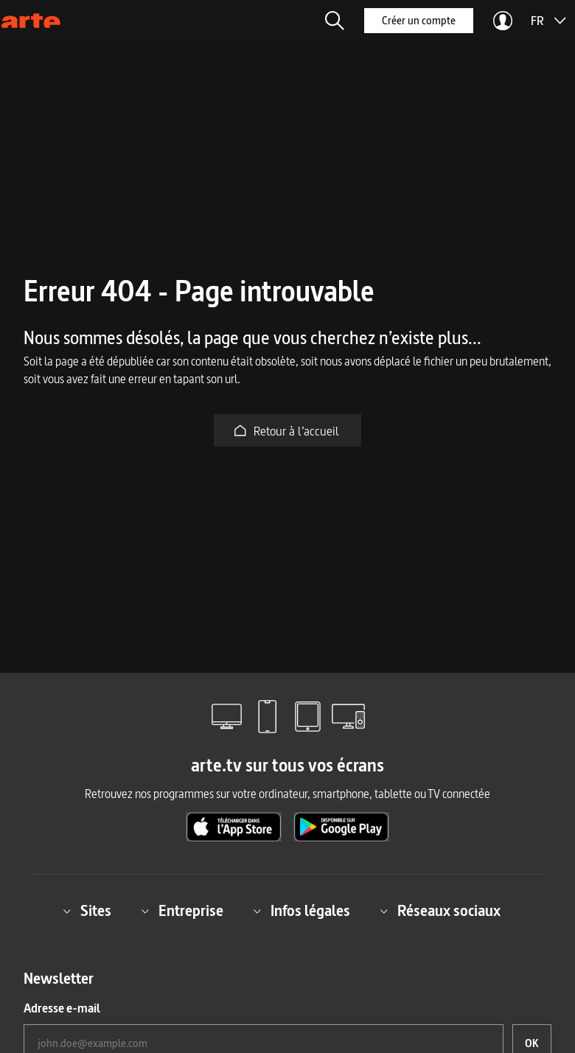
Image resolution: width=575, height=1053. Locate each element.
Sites (87, 910)
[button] (334, 20)
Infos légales (301, 910)
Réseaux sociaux (440, 910)
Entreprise (182, 910)
